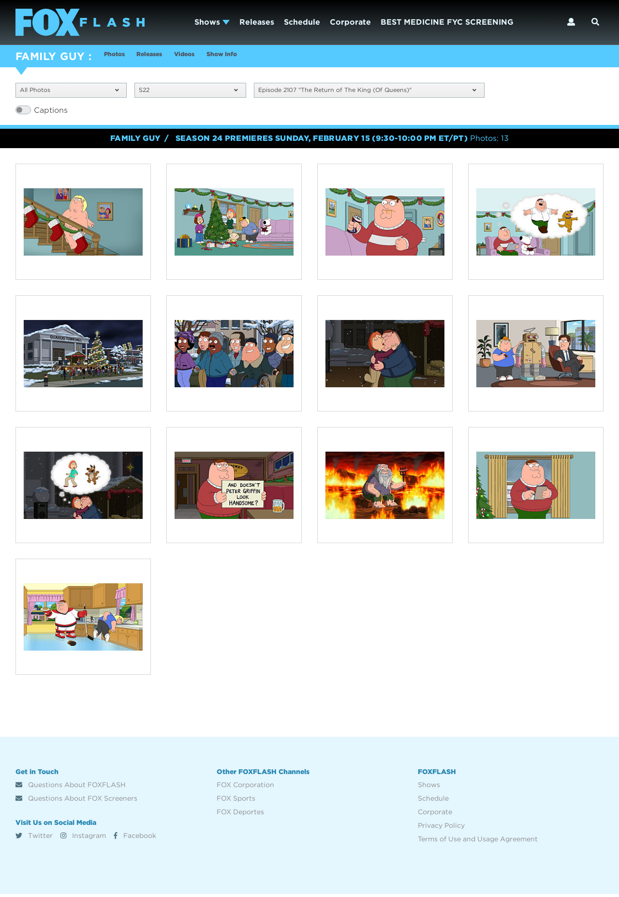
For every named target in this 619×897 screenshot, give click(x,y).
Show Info (260, 57)
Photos (118, 57)
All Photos (69, 91)
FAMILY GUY (50, 56)
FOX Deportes (240, 815)
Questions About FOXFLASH (70, 787)
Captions (51, 112)
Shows (212, 22)
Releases (256, 22)
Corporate (350, 22)
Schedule (302, 22)
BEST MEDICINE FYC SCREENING (447, 22)
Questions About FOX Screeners (76, 801)
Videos (212, 57)
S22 (188, 91)
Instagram (83, 838)
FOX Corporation (245, 787)
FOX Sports (236, 801)
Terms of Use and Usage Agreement (478, 842)
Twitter (34, 838)
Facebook (135, 838)
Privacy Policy (441, 828)
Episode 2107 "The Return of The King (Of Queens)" (367, 91)
